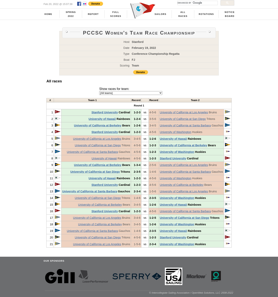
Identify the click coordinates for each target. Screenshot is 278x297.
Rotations (206, 14)
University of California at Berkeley (97, 125)
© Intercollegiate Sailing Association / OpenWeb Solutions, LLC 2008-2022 (191, 292)
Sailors (160, 14)
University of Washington (175, 132)
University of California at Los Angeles (184, 112)
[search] (197, 3)
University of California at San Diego (183, 119)
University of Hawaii (102, 119)
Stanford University (104, 112)
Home (48, 14)
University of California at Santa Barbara (185, 125)
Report (93, 14)
